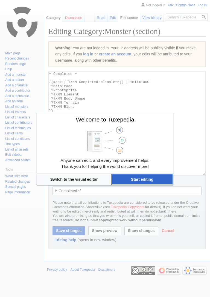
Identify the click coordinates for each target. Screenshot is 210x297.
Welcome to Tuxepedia (105, 119)
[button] (74, 179)
